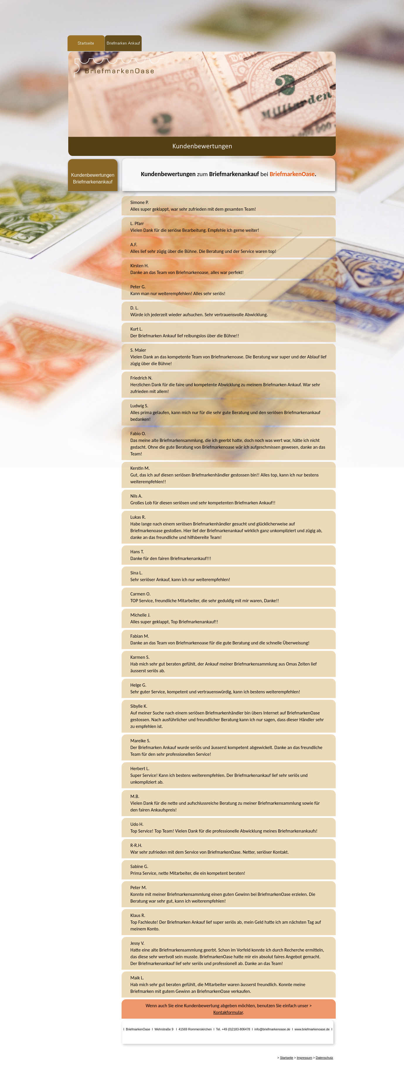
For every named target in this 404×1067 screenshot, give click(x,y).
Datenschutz (324, 1057)
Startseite (286, 1057)
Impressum (304, 1057)
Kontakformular (228, 1012)
